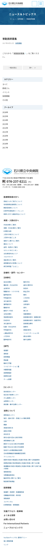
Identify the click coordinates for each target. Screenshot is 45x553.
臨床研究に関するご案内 (12, 478)
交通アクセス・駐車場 (13, 511)
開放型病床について (11, 208)
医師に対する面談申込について (14, 214)
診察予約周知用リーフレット (14, 211)
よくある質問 (9, 515)
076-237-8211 (17, 181)
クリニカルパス (9, 456)
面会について (8, 244)
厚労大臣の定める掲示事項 (13, 437)
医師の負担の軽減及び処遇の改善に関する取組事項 (21, 460)
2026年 (5, 112)
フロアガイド (8, 257)
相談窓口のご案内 (10, 260)
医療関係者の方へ (11, 196)
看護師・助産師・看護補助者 (14, 492)
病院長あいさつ (9, 415)
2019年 (5, 139)
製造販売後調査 (9, 481)
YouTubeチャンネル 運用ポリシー (15, 537)
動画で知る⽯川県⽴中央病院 (14, 447)
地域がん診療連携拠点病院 (13, 450)
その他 (5, 100)
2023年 (5, 124)
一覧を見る (13, 68)
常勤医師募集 (19, 53)
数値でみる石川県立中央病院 (14, 444)
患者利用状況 (8, 428)
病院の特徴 (7, 431)
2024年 (5, 120)
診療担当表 (7, 231)
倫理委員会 (7, 472)
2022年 (5, 128)
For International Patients (16, 523)
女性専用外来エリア (11, 253)
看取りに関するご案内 (11, 241)
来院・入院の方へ (11, 220)
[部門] (6, 346)
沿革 (5, 421)
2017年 (5, 147)
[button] (40, 3)
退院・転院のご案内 (11, 247)
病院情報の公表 (9, 440)
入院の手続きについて (11, 234)
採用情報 (6, 96)
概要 (5, 424)
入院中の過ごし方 (10, 237)
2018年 (5, 143)
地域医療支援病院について (13, 204)
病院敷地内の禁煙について (13, 263)
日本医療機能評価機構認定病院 (14, 453)
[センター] (8, 387)
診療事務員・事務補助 (11, 505)
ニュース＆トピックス (13, 527)
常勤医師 (7, 498)
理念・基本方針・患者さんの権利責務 (17, 418)
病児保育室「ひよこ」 (11, 266)
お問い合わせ (9, 519)
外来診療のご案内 (10, 225)
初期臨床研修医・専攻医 (12, 495)
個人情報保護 (8, 541)
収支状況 (7, 434)
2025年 (5, 116)
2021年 (5, 132)
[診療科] (7, 277)
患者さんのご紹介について (13, 201)
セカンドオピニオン (11, 250)
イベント (6, 92)
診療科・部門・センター (14, 272)
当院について (9, 410)
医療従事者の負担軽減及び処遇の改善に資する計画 (21, 463)
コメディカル (8, 501)
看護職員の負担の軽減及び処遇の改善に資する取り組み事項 (22, 467)
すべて (5, 84)
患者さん (6, 88)
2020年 (5, 135)
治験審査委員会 (9, 475)
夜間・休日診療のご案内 (12, 228)
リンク (6, 544)
